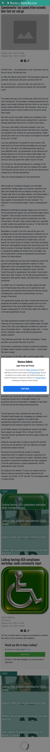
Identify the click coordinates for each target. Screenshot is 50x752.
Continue (25, 389)
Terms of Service (31, 370)
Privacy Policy (35, 373)
